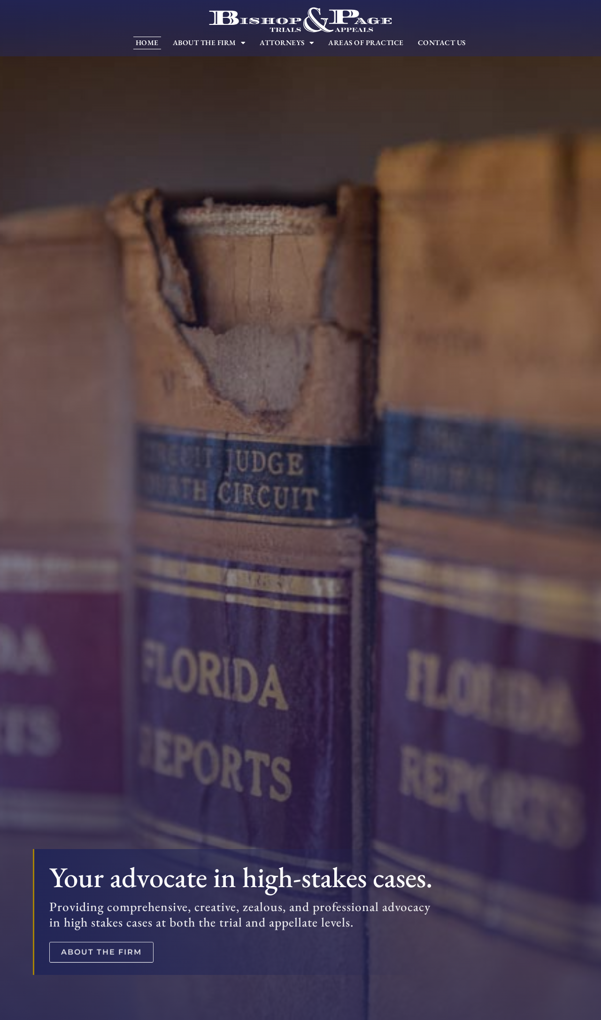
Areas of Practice (366, 42)
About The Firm (209, 43)
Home (147, 42)
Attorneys (287, 43)
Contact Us (442, 42)
